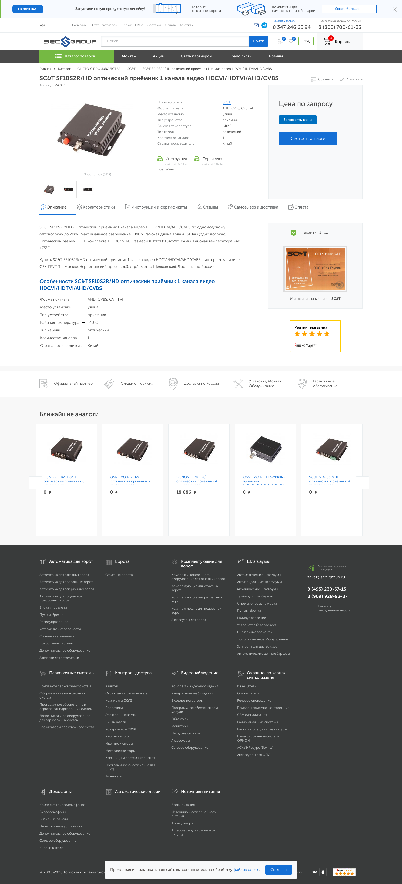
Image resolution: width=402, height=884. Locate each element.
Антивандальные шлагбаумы (259, 582)
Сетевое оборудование (189, 748)
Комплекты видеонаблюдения (194, 686)
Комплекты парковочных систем (65, 686)
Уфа (42, 25)
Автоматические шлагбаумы (259, 575)
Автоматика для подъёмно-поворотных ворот (60, 598)
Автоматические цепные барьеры (263, 654)
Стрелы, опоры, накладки (257, 603)
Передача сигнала (185, 733)
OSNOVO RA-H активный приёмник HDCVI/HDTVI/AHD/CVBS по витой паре (264, 483)
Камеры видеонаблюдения (192, 693)
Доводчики (114, 708)
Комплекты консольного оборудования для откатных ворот (198, 577)
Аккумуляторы (182, 823)
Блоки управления (53, 607)
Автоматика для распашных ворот (66, 582)
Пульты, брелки (51, 615)
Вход (305, 41)
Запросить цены (298, 120)
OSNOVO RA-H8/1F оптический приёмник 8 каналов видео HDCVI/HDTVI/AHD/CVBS (65, 483)
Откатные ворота (119, 575)
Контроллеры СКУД (120, 729)
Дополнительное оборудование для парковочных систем (64, 718)
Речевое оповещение (254, 700)
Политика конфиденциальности (333, 608)
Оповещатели (248, 693)
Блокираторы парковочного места (66, 727)
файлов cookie (246, 869)
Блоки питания (183, 805)
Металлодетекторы (120, 751)
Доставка (154, 25)
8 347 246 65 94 (292, 27)
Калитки (111, 686)
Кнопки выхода (117, 736)
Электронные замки (121, 715)
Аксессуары (180, 740)
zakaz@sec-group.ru (326, 577)
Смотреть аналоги (307, 138)
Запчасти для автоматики (59, 658)
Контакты (186, 25)
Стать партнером (105, 25)
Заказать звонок (284, 21)
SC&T (227, 102)
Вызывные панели (53, 819)
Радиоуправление (53, 622)
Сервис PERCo (132, 25)
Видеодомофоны (52, 812)
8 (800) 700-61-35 (339, 27)
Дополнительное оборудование (64, 650)
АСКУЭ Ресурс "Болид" (255, 748)
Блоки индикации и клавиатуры (262, 729)
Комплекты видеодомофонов (62, 805)
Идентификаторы (119, 743)
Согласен (278, 870)
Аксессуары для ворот (188, 620)
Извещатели (247, 686)
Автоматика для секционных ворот (66, 589)
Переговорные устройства (60, 826)
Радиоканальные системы (257, 722)
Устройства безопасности (60, 629)
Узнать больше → (349, 9)
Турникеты (113, 776)
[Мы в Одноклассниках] (323, 872)
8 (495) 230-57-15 (326, 589)
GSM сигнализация (252, 715)
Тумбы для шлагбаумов (255, 596)
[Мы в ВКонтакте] (314, 872)
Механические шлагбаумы (257, 589)
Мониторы (179, 726)
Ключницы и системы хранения (130, 758)
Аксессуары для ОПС (253, 755)
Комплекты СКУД (118, 700)
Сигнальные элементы (57, 636)
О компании (79, 25)
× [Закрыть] (395, 9)
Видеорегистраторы (187, 700)
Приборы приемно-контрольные (263, 708)
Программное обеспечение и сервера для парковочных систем (65, 707)
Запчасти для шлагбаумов (257, 646)
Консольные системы (56, 643)
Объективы (180, 719)
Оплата (170, 25)
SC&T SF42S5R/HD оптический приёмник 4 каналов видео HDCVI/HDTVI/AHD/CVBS (330, 483)
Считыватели (115, 722)
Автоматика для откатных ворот (64, 575)
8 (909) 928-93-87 (327, 596)
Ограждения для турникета (126, 693)
